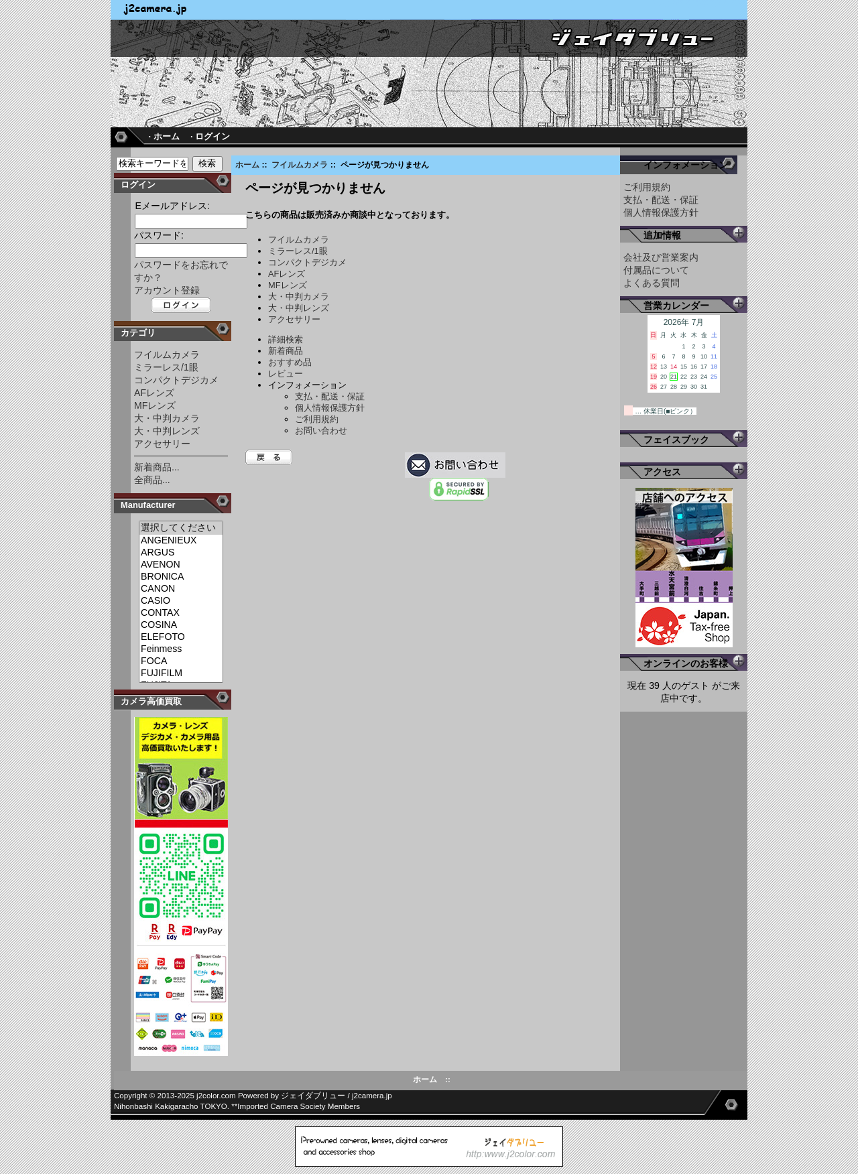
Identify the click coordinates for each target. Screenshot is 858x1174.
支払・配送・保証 (330, 396)
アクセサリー (162, 443)
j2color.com (216, 1096)
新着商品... (157, 467)
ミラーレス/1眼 (166, 367)
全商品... (152, 479)
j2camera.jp (372, 1096)
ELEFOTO (181, 637)
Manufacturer (148, 505)
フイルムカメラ (299, 165)
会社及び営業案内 (660, 257)
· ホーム (163, 136)
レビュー (285, 374)
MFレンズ (155, 405)
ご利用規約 (317, 419)
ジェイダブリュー (313, 1096)
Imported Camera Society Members (298, 1106)
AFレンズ (154, 392)
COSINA (181, 625)
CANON (181, 589)
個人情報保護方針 (330, 408)
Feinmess (181, 649)
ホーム (247, 165)
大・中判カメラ (167, 418)
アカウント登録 (167, 290)
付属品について (656, 270)
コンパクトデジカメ (176, 380)
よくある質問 (651, 282)
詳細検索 (285, 339)
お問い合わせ (321, 431)
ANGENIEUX (181, 541)
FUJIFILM (181, 673)
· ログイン (210, 136)
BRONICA (181, 577)
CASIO (181, 601)
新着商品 (285, 351)
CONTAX (181, 613)
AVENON (181, 565)
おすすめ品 (290, 362)
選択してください (181, 528)
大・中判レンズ (167, 431)
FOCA (181, 661)
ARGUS (181, 553)
